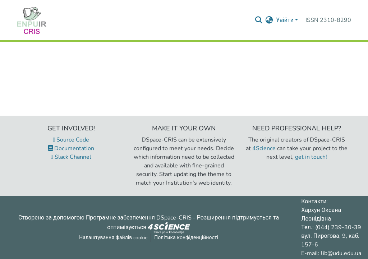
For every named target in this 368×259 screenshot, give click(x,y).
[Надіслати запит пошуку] (258, 20)
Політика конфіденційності (186, 237)
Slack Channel (71, 157)
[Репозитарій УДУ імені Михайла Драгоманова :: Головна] (31, 20)
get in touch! (311, 157)
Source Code (71, 140)
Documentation (71, 148)
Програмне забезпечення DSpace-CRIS (139, 218)
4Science (264, 148)
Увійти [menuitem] (285, 20)
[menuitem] (269, 20)
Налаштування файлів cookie (113, 237)
